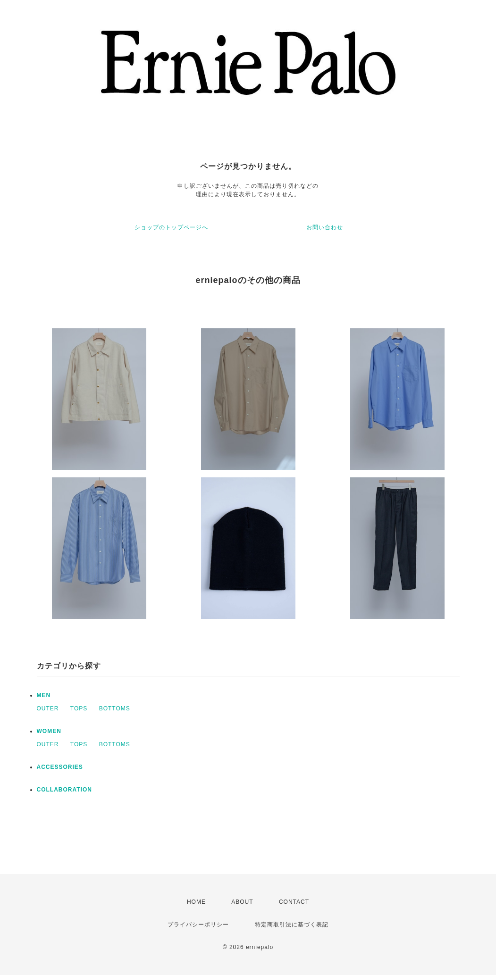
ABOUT (242, 902)
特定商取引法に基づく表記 (291, 924)
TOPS (78, 708)
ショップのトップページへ (171, 227)
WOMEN (49, 731)
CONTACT (294, 902)
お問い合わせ (324, 227)
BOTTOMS (114, 708)
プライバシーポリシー (198, 924)
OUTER (48, 708)
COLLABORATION (64, 789)
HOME (196, 902)
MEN (44, 695)
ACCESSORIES (60, 767)
